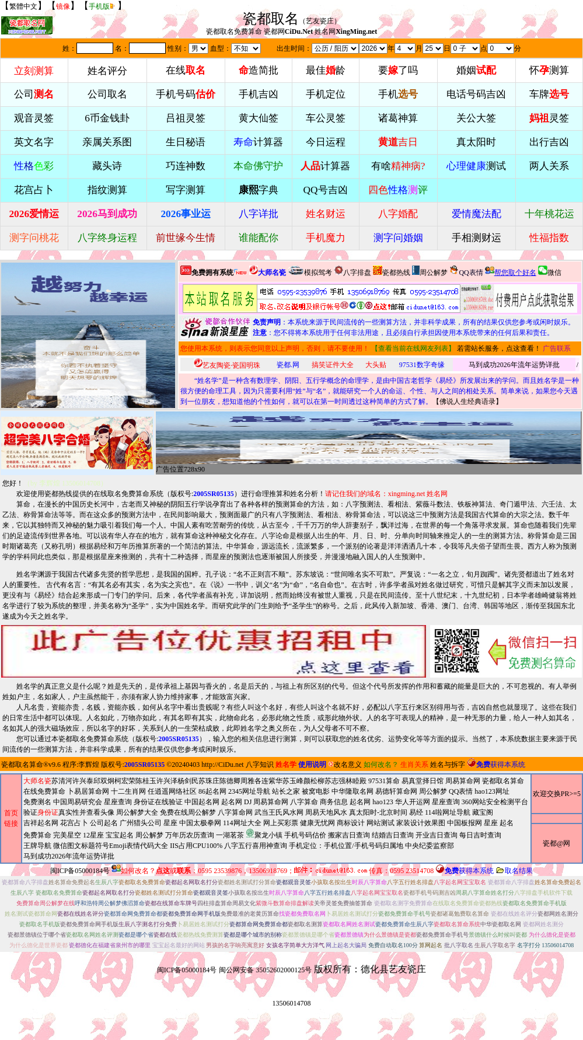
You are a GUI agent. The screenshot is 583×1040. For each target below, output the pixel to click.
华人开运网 (412, 802)
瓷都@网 (556, 843)
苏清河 (61, 781)
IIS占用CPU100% (196, 846)
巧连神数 (185, 166)
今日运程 (325, 142)
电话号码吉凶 (476, 94)
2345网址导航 (275, 823)
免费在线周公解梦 (188, 812)
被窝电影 (316, 791)
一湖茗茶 (230, 835)
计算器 (258, 142)
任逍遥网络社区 (172, 791)
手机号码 (185, 94)
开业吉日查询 (437, 835)
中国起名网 (201, 802)
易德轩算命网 (275, 823)
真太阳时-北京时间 (378, 812)
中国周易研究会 (77, 802)
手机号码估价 (305, 835)
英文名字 (34, 142)
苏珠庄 (208, 781)
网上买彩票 (280, 823)
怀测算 (549, 70)
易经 (268, 834)
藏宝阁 (482, 812)
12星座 (93, 835)
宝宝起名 (120, 835)
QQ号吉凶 (325, 190)
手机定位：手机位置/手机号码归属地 (346, 846)
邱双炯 (103, 781)
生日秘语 (185, 142)
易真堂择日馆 (423, 781)
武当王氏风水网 (278, 812)
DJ (248, 802)
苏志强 (334, 781)
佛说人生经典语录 (467, 401)
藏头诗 (107, 166)
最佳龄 (325, 70)
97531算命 (384, 781)
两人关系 (549, 166)
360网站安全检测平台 (495, 802)
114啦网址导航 (268, 834)
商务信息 (334, 802)
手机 (398, 94)
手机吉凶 (258, 94)
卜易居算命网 (88, 791)
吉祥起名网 (40, 823)
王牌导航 (37, 846)
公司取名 (107, 94)
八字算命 (304, 802)
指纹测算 (107, 190)
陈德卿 (229, 781)
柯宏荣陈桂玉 (135, 781)
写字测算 (185, 190)
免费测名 (37, 802)
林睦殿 (355, 781)
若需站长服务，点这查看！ (499, 348)
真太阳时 (476, 142)
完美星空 (67, 835)
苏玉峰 (292, 781)
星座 (170, 823)
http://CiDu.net (222, 764)
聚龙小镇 (264, 833)
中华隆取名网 (352, 791)
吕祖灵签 (185, 118)
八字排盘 (352, 271)
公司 (34, 94)
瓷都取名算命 (22, 764)
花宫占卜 (74, 823)
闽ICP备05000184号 (80, 871)
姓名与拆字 (447, 764)
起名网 (231, 802)
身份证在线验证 (158, 802)
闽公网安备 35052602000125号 (265, 970)
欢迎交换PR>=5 (557, 794)
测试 (476, 166)
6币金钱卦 (107, 118)
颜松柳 (313, 781)
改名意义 (345, 764)
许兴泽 (166, 781)
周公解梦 (430, 271)
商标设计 (351, 823)
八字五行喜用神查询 (255, 846)
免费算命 (37, 835)
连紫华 (271, 781)
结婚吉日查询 (393, 835)
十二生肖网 (128, 791)
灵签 (549, 118)
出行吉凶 (549, 142)
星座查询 (446, 802)
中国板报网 (464, 823)
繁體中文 (23, 6)
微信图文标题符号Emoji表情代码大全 (110, 846)
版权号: (202, 494)
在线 (185, 70)
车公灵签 (325, 118)
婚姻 (476, 70)
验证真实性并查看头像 (68, 812)
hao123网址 (491, 791)
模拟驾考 (310, 271)
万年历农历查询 (189, 835)
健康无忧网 (317, 823)
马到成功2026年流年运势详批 (514, 365)
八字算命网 (235, 812)
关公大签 (476, 118)
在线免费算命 (44, 791)
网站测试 (380, 823)
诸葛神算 (398, 118)
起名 (507, 823)
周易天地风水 (268, 834)
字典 (258, 190)
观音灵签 (34, 118)
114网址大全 (242, 823)
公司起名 (104, 823)
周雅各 (250, 781)
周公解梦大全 (137, 812)
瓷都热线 (391, 271)
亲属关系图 (107, 142)
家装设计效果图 (420, 823)
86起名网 (212, 791)
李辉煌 (88, 764)
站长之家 (286, 791)
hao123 (382, 802)
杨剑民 (187, 781)
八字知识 (260, 764)
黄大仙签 (258, 118)
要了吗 (398, 70)
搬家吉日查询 (349, 835)
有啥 (398, 166)
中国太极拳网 (200, 823)
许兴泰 (82, 781)
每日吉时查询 (480, 835)
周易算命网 (275, 818)
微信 (549, 271)
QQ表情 (461, 791)
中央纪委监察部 (429, 846)
